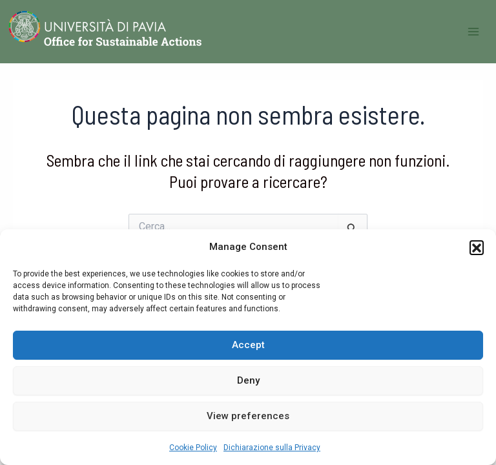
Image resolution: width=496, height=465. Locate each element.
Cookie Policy (193, 447)
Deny (248, 380)
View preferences (248, 416)
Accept (248, 345)
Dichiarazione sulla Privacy (271, 447)
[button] (476, 247)
